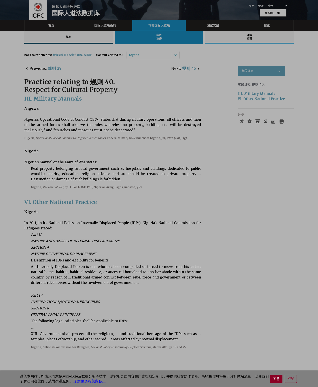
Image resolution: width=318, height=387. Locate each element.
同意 (276, 379)
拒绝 (290, 379)
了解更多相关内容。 (89, 381)
